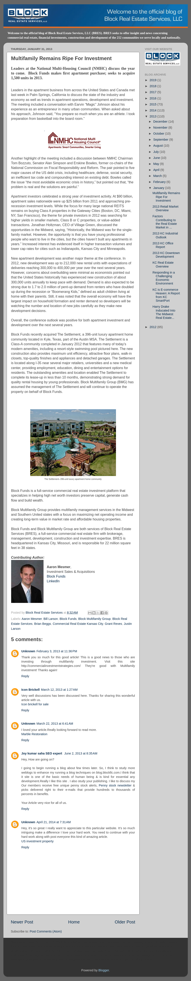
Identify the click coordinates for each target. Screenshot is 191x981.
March (158, 176)
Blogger (103, 970)
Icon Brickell (30, 689)
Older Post (125, 922)
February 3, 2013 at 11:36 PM (56, 651)
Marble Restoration (34, 734)
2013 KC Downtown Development (166, 254)
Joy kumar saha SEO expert (42, 753)
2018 (153, 86)
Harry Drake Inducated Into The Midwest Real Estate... (163, 312)
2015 (153, 104)
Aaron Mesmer (32, 619)
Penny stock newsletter (115, 785)
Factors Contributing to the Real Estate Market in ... (164, 221)
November (160, 127)
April (156, 170)
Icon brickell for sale (35, 704)
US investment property (37, 841)
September (161, 139)
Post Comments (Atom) (46, 931)
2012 (153, 327)
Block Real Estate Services (45, 612)
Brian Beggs (42, 623)
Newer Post (22, 922)
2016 (153, 98)
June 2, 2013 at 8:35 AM (80, 753)
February (160, 182)
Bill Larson (51, 619)
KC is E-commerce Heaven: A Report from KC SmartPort (166, 295)
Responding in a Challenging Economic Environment (163, 278)
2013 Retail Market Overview (165, 208)
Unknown (28, 651)
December (160, 121)
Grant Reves (113, 623)
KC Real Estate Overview (162, 264)
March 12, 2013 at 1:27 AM (59, 689)
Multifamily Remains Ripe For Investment (166, 196)
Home (74, 922)
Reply (25, 676)
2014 (153, 110)
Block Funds (56, 576)
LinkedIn (53, 581)
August (158, 145)
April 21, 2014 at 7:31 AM (53, 822)
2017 (153, 92)
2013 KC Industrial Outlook (165, 235)
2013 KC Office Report (162, 245)
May (156, 164)
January (159, 188)
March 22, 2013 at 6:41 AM (54, 723)
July (156, 152)
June (157, 158)
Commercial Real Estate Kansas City (78, 623)
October (159, 133)
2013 (153, 116)
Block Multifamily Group (94, 619)
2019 (153, 80)
